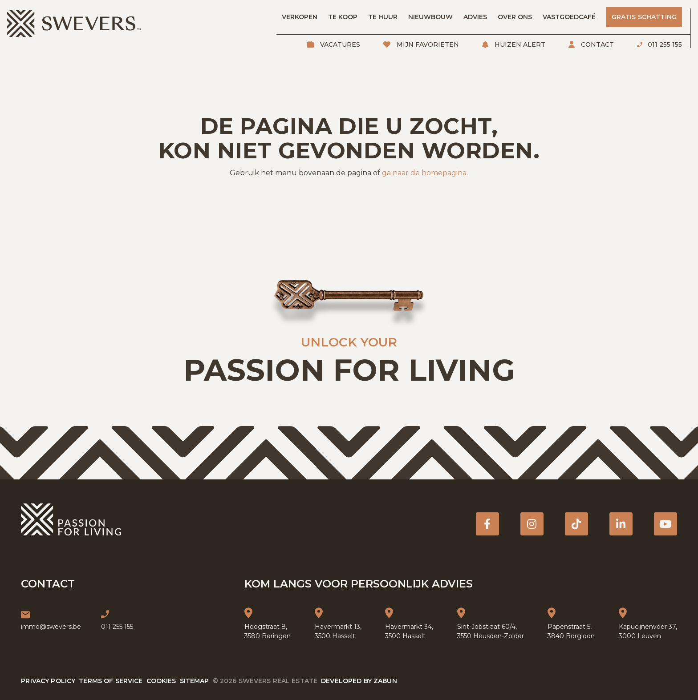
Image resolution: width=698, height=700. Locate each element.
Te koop (342, 17)
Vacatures (339, 44)
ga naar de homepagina (424, 173)
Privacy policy (48, 681)
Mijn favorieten (427, 44)
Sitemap (194, 681)
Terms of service (110, 681)
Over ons (515, 17)
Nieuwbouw (430, 17)
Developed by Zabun (359, 681)
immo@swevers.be (51, 627)
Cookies (161, 681)
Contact (596, 44)
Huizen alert (519, 44)
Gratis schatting (644, 17)
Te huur (383, 17)
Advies (475, 17)
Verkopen (299, 17)
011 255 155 (664, 44)
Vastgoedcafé (569, 17)
